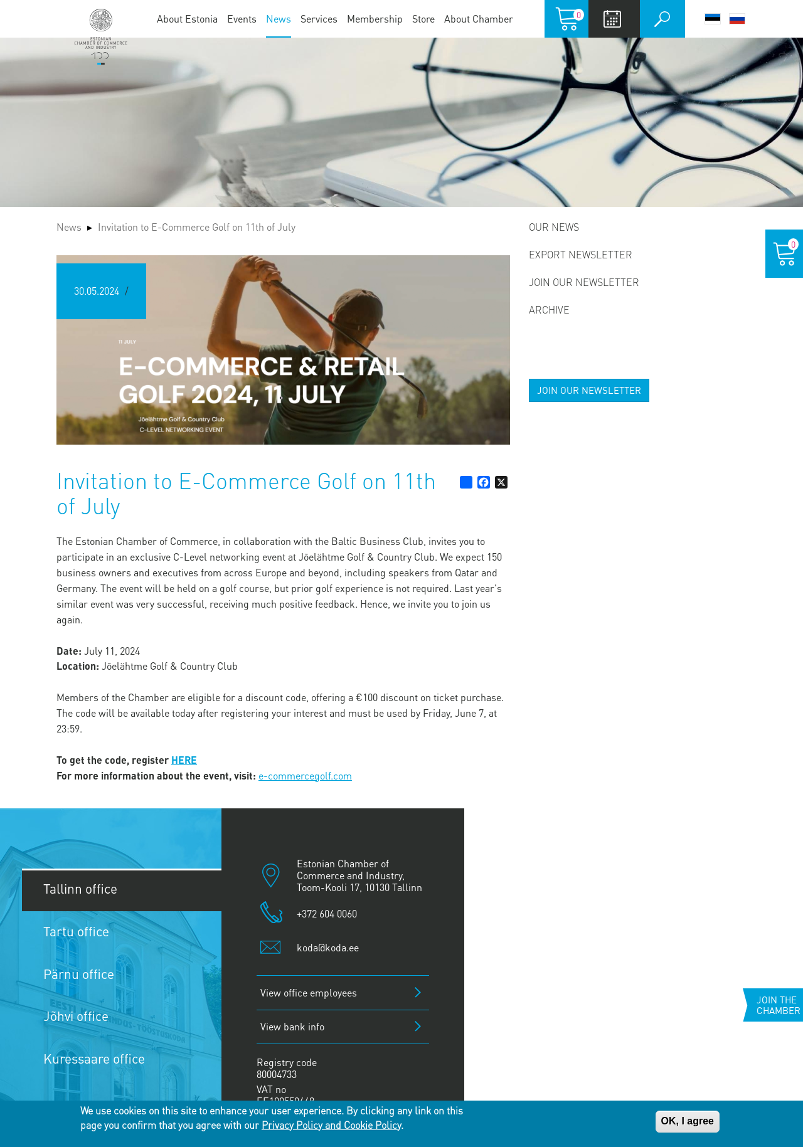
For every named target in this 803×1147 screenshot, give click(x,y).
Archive (549, 309)
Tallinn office (80, 888)
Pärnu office (78, 973)
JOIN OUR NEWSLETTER (589, 390)
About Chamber (478, 18)
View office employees (308, 992)
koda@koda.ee (328, 947)
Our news (554, 226)
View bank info (292, 1026)
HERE (184, 759)
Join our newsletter (584, 281)
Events (242, 18)
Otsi (662, 19)
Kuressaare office (94, 1058)
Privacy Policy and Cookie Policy (331, 1124)
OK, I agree (687, 1121)
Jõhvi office (76, 1015)
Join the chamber (778, 1005)
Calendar (612, 19)
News (278, 18)
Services (319, 18)
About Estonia (187, 18)
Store (423, 18)
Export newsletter (580, 254)
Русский (737, 18)
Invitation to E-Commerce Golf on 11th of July (196, 226)
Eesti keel (713, 18)
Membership (375, 18)
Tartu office (76, 930)
